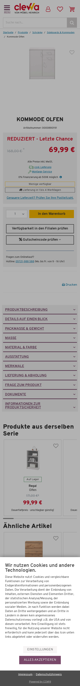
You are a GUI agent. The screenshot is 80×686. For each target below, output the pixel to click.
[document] (40, 604)
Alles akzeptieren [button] (40, 660)
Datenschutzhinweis (49, 674)
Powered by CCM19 (40, 682)
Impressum (25, 674)
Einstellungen (40, 649)
